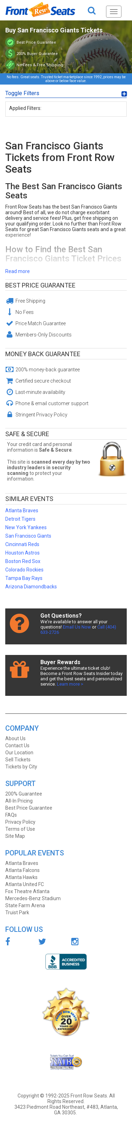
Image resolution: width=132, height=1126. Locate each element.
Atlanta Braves (21, 510)
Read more (17, 271)
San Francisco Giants (28, 536)
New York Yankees (26, 527)
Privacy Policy (20, 822)
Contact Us (17, 745)
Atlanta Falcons (22, 870)
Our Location (19, 752)
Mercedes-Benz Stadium (33, 898)
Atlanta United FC (24, 884)
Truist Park (17, 912)
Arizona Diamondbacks (31, 586)
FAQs (11, 815)
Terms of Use (20, 829)
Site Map (15, 836)
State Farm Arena (25, 905)
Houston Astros (22, 553)
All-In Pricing (19, 801)
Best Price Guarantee (40, 285)
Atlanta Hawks (21, 877)
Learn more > (70, 684)
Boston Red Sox (22, 561)
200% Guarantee (23, 794)
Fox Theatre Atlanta (27, 891)
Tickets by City (21, 766)
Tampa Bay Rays (23, 578)
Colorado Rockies (24, 570)
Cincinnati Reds (22, 544)
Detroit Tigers (20, 519)
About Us (15, 738)
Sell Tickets (18, 759)
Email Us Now (77, 627)
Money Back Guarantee (42, 354)
